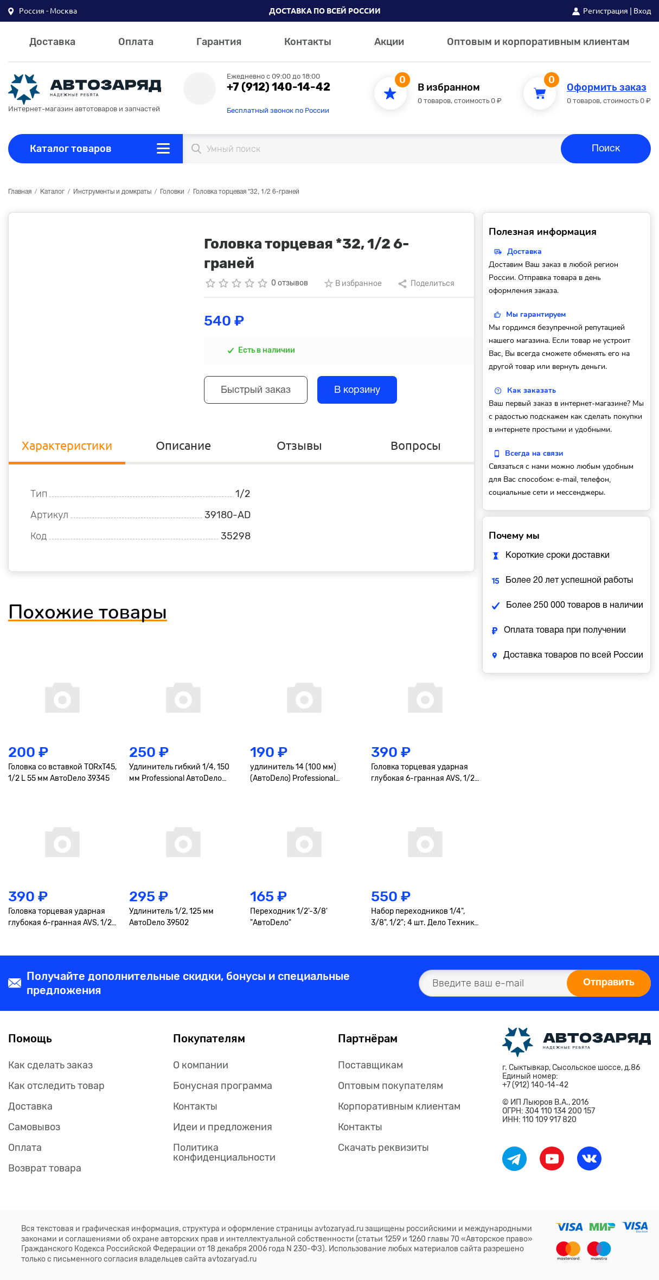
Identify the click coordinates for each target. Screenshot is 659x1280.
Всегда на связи (534, 453)
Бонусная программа (222, 1086)
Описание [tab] (183, 445)
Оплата (135, 42)
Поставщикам (370, 1065)
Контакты (307, 42)
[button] (42, 11)
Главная (19, 192)
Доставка (52, 42)
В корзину (357, 390)
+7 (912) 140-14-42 (278, 86)
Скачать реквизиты (383, 1148)
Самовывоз (34, 1127)
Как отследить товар (56, 1086)
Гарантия (218, 42)
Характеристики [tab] (67, 445)
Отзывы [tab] (299, 445)
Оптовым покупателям (390, 1086)
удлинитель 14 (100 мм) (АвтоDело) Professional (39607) (293, 773)
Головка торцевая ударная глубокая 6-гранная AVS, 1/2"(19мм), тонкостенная (61, 917)
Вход (642, 11)
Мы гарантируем (536, 314)
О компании (200, 1065)
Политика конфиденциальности (224, 1152)
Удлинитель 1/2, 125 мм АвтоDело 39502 (171, 917)
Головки (172, 192)
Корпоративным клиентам (399, 1106)
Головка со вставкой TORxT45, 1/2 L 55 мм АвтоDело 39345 (62, 772)
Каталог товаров (71, 149)
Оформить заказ (607, 87)
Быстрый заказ (256, 390)
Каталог (52, 192)
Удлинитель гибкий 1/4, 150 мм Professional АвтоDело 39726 (179, 773)
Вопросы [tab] (416, 445)
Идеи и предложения (222, 1127)
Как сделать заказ (50, 1065)
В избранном (449, 87)
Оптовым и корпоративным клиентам (538, 42)
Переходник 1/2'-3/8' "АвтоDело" (289, 917)
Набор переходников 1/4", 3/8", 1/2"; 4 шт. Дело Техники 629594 (425, 917)
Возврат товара (44, 1168)
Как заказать (531, 390)
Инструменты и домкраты (112, 192)
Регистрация (605, 11)
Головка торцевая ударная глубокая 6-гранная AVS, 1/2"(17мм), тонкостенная (424, 773)
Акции (389, 42)
